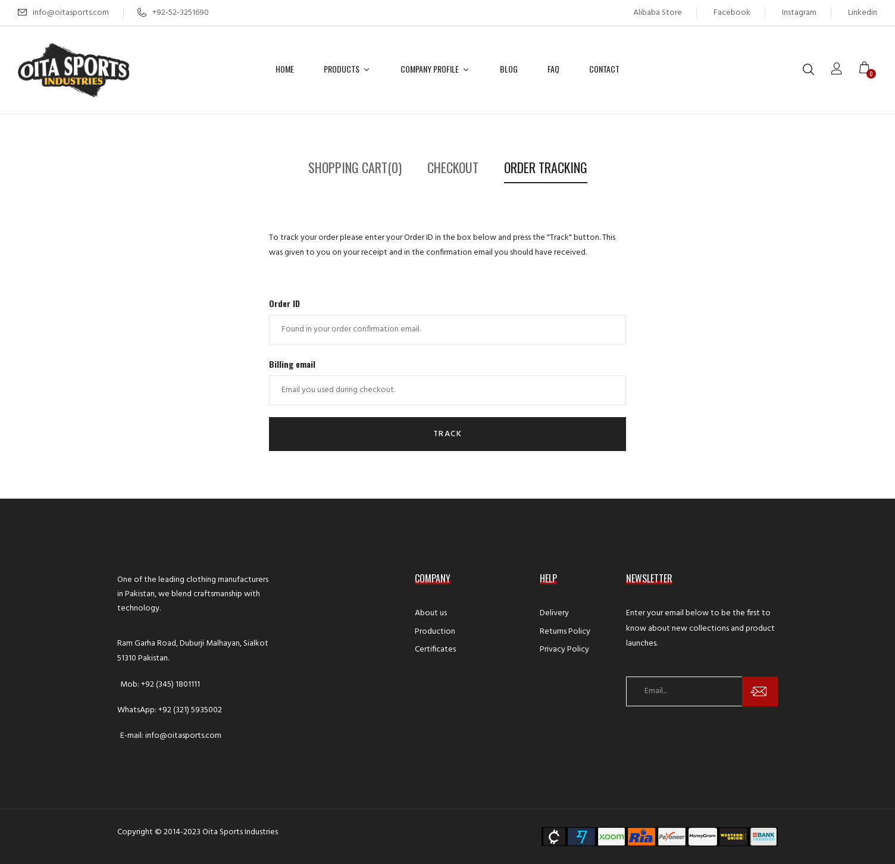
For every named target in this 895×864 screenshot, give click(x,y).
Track (447, 434)
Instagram (799, 13)
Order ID (284, 303)
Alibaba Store (657, 13)
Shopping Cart (355, 167)
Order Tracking (545, 167)
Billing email (292, 364)
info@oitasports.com (71, 13)
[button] (868, 69)
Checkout (452, 167)
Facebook (732, 13)
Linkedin (862, 13)
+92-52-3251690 (173, 13)
